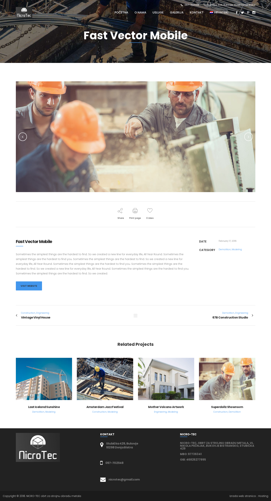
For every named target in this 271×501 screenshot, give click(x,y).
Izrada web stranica (243, 496)
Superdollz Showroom (227, 407)
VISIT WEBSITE (29, 285)
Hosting (263, 496)
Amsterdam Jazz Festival (105, 407)
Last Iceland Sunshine (44, 407)
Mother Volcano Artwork (166, 407)
